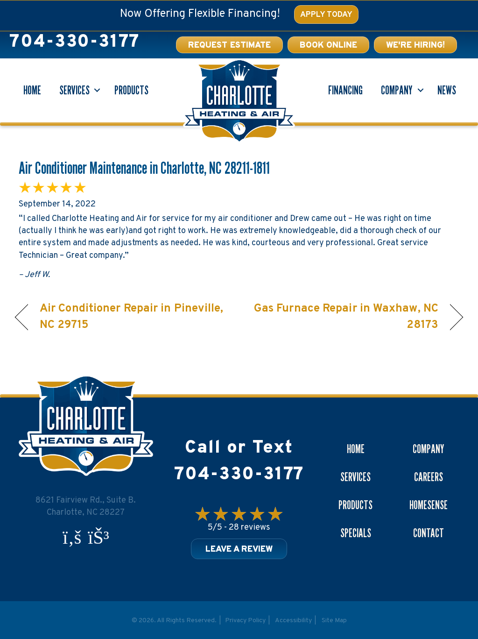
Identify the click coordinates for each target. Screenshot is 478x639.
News (446, 90)
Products (131, 90)
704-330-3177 (74, 42)
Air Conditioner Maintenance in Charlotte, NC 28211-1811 (144, 167)
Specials (355, 533)
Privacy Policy (245, 621)
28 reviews (249, 527)
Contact (428, 533)
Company (397, 90)
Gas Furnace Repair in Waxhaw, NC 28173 (345, 317)
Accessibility (293, 621)
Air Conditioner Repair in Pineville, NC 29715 (132, 317)
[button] (328, 44)
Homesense (428, 505)
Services (74, 90)
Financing (345, 90)
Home (32, 90)
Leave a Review (239, 549)
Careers (428, 477)
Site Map (334, 621)
